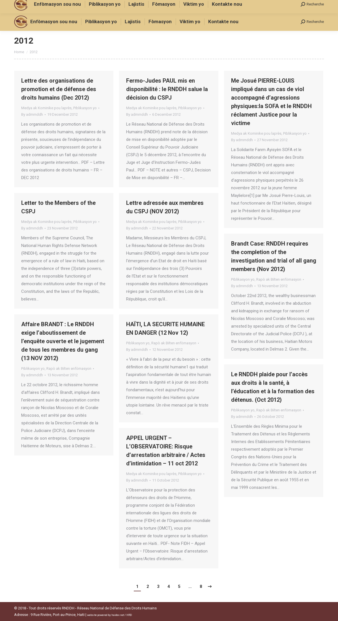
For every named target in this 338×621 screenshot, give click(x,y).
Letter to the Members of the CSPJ (58, 207)
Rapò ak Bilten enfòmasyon (278, 279)
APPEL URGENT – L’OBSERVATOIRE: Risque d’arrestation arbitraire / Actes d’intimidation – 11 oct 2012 (165, 451)
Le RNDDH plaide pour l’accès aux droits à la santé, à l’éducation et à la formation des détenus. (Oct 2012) (273, 387)
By (32, 114)
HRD (129, 614)
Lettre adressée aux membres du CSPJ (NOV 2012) (165, 207)
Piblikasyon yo (85, 108)
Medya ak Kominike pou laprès (46, 108)
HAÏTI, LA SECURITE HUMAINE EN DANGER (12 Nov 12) (165, 328)
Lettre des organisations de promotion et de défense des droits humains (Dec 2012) (58, 89)
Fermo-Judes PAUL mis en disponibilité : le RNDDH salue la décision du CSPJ (167, 89)
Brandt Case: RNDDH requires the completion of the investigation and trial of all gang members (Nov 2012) (273, 256)
